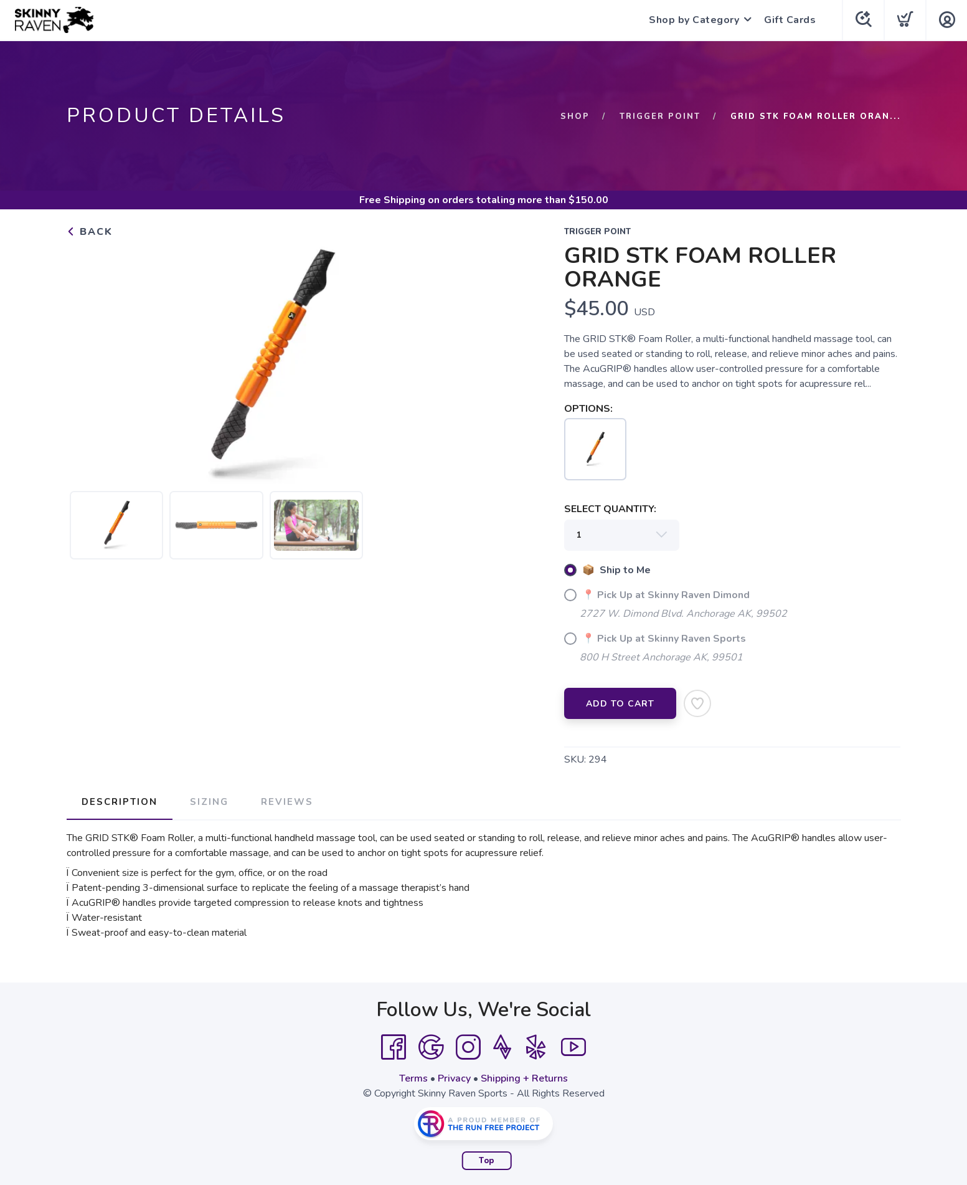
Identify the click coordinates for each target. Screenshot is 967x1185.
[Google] (431, 1047)
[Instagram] (468, 1047)
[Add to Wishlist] (697, 703)
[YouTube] (573, 1047)
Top (486, 1160)
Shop (575, 116)
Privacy (454, 1078)
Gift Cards (790, 20)
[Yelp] (536, 1047)
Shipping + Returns (524, 1078)
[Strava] (502, 1047)
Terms (413, 1078)
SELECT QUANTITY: (610, 509)
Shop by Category (694, 20)
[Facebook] (393, 1047)
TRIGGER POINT (660, 116)
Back (90, 232)
